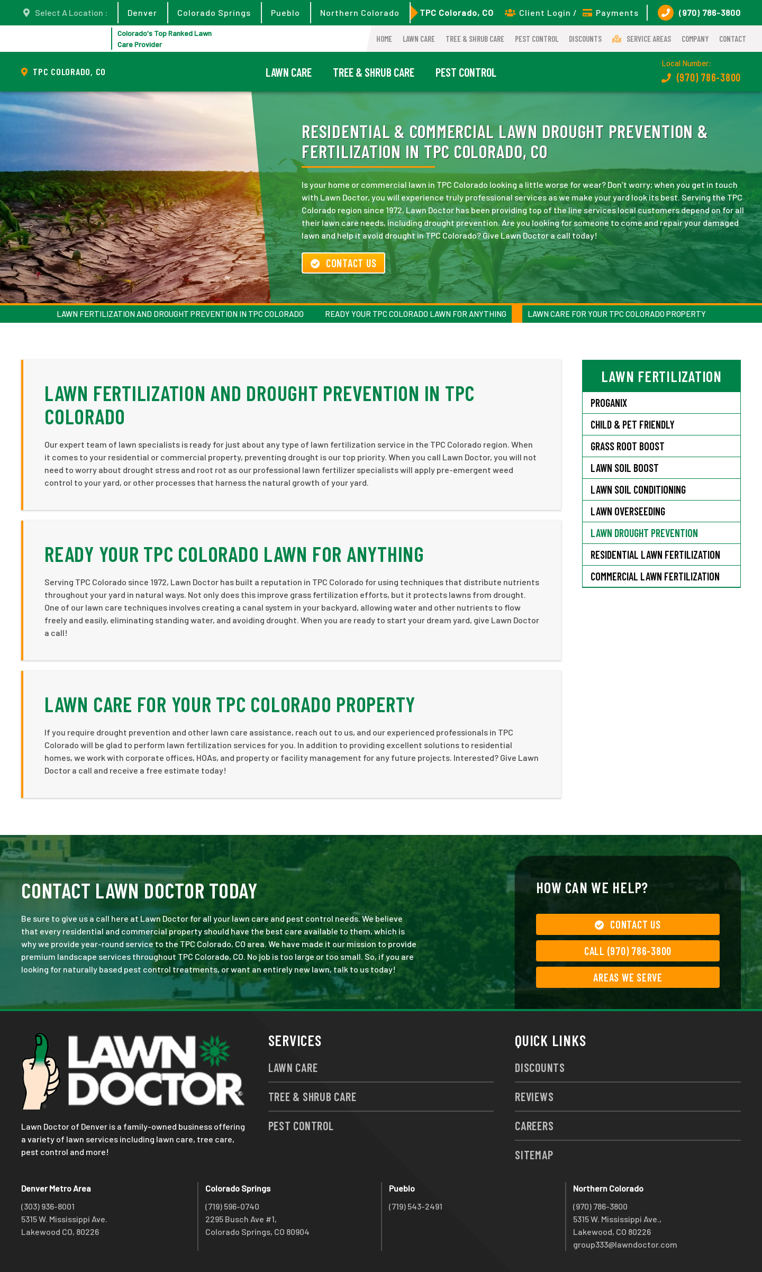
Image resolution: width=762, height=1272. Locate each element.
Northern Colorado (360, 12)
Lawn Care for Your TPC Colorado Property (617, 314)
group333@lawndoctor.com (625, 1244)
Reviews (534, 1096)
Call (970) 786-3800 (628, 950)
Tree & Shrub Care (475, 38)
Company (695, 38)
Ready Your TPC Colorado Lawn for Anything (415, 314)
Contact (732, 38)
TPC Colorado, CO (457, 12)
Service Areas (641, 38)
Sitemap (534, 1154)
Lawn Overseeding (628, 511)
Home (384, 38)
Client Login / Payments (572, 12)
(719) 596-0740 (232, 1206)
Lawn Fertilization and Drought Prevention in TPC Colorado (180, 314)
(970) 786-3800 (699, 13)
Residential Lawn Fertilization (655, 554)
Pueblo (285, 12)
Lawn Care (419, 38)
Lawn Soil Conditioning (638, 489)
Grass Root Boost (628, 446)
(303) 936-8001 (48, 1206)
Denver (142, 12)
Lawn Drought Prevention (644, 532)
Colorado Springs (214, 12)
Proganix (609, 402)
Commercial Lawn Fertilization (655, 576)
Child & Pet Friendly (633, 424)
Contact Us (343, 263)
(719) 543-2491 (415, 1206)
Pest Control (536, 38)
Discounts (585, 38)
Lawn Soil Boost (625, 467)
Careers (534, 1125)
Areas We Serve (628, 977)
